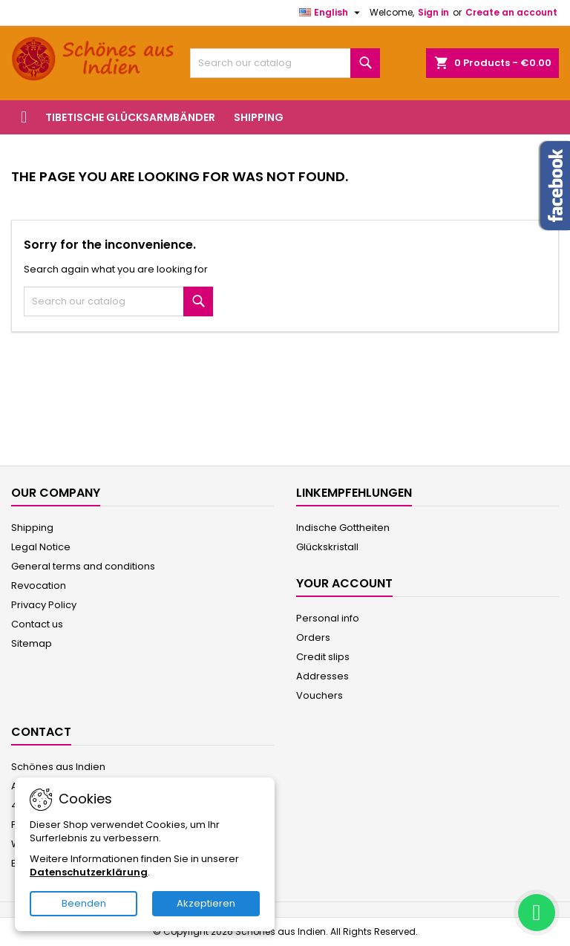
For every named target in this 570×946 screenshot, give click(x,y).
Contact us (37, 624)
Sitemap (31, 643)
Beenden (84, 903)
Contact (41, 731)
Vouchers (319, 695)
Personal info (327, 618)
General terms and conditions (83, 566)
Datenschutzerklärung (89, 872)
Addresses (322, 676)
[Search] (285, 63)
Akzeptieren (206, 903)
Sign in (433, 12)
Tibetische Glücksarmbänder (130, 117)
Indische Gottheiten (343, 528)
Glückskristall (327, 547)
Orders (313, 637)
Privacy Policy (43, 605)
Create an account (511, 12)
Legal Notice (41, 547)
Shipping (259, 117)
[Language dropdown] (331, 12)
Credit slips (323, 657)
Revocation (38, 585)
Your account (344, 583)
